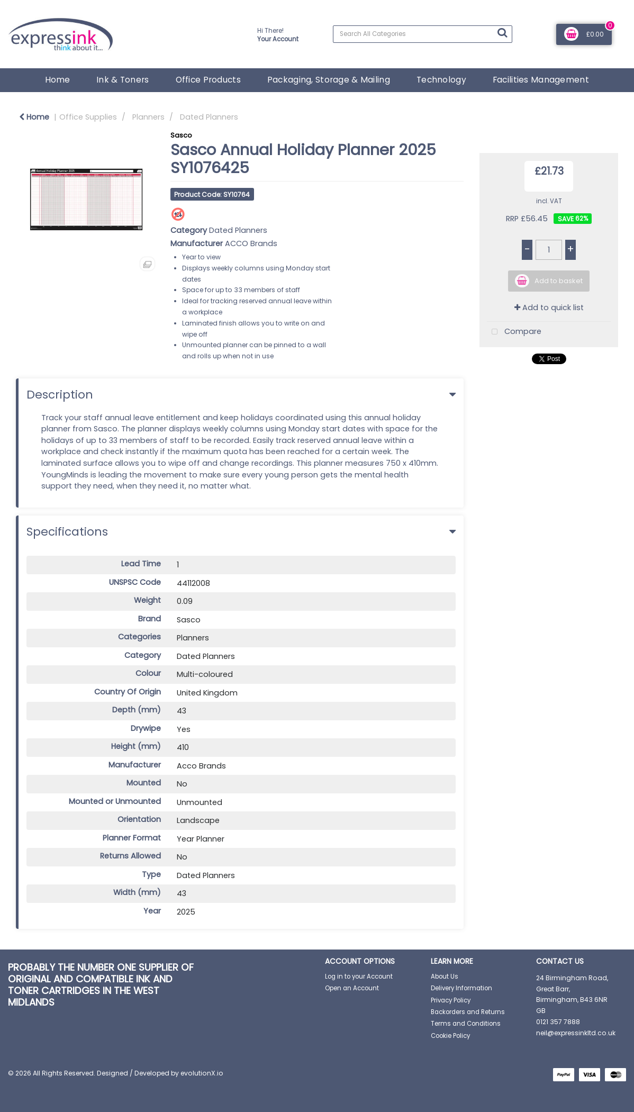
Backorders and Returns (468, 1012)
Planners (148, 117)
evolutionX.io (201, 1073)
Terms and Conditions (466, 1023)
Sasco (181, 135)
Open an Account (352, 988)
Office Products (208, 79)
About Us (444, 976)
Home (57, 79)
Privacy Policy (450, 1000)
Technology (441, 79)
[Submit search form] (502, 33)
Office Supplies (88, 117)
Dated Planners (209, 117)
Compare (514, 332)
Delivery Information (461, 988)
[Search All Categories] (422, 34)
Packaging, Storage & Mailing (328, 79)
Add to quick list (549, 307)
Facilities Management (541, 79)
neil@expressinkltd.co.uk (575, 1032)
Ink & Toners (122, 79)
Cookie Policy (450, 1036)
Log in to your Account (359, 976)
